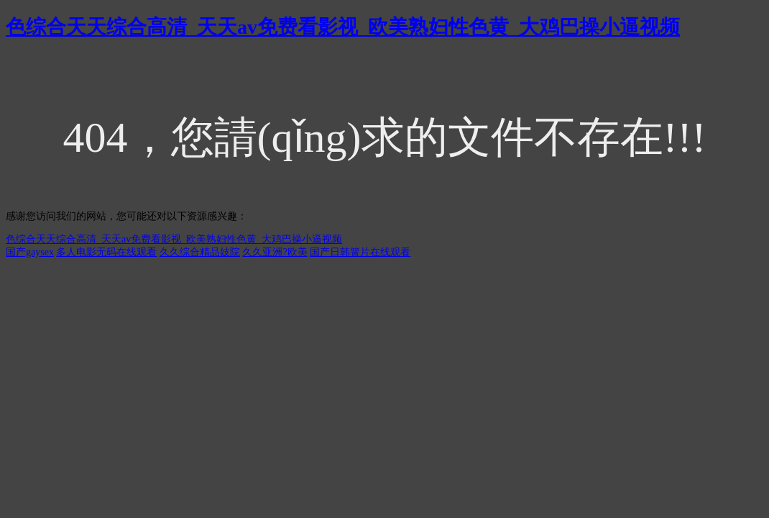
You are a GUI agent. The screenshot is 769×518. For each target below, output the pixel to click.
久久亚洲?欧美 (274, 252)
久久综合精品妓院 (200, 252)
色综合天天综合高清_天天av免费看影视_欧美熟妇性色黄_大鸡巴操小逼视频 (343, 27)
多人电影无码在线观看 (106, 252)
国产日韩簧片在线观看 (360, 252)
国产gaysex (30, 252)
